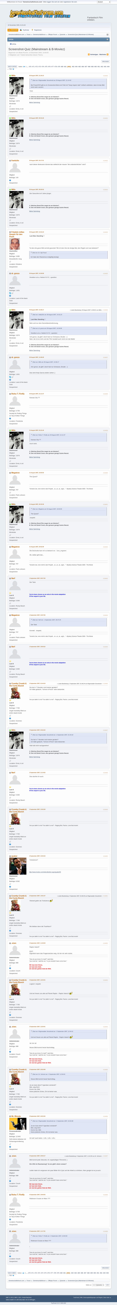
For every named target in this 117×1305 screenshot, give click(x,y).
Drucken (105, 61)
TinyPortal (76, 1297)
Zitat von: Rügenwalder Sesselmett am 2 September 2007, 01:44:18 (53, 735)
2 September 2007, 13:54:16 (37, 856)
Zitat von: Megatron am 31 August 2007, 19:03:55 (47, 509)
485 (79, 66)
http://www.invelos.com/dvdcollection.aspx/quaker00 (45, 872)
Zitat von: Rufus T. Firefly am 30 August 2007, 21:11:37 (49, 435)
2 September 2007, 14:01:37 (37, 895)
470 (30, 66)
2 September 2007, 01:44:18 (37, 683)
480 (62, 66)
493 (105, 66)
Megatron (15, 473)
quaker (14, 856)
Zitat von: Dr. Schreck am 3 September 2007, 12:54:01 (49, 1074)
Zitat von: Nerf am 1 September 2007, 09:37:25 (47, 620)
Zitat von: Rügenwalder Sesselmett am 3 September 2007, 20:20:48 (53, 1121)
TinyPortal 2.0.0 (55, 1303)
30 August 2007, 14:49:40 (36, 357)
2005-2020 (63, 1303)
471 (33, 66)
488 (89, 66)
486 (82, 66)
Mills (13, 76)
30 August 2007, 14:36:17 (36, 310)
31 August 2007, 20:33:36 (36, 504)
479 (59, 66)
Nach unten (12, 66)
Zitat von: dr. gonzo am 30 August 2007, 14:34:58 (47, 328)
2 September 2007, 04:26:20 (37, 730)
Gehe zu (88, 1285)
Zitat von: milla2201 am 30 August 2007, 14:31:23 (47, 314)
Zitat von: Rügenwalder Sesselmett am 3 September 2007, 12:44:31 (53, 1031)
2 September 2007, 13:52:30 (37, 809)
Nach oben (12, 1273)
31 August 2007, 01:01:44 (36, 430)
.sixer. (14, 943)
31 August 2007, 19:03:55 (36, 472)
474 (43, 66)
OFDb (14, 44)
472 (36, 66)
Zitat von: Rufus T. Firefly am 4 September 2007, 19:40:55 (50, 1236)
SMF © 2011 (17, 1297)
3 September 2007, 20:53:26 (37, 1116)
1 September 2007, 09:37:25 (37, 578)
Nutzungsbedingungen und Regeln (93, 1297)
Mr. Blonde (16, 1116)
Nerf (13, 578)
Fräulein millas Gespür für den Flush (16, 234)
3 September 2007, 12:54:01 (37, 1026)
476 (49, 66)
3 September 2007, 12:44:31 (37, 980)
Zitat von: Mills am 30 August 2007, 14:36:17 (46, 362)
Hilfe (81, 1297)
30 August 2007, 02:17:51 (36, 160)
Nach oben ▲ (107, 1297)
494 (108, 66)
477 (52, 66)
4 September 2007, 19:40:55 (37, 1194)
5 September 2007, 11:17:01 (37, 1231)
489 (92, 66)
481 (65, 66)
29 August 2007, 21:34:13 (36, 75)
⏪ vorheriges (93, 54)
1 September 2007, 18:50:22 (37, 646)
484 (76, 66)
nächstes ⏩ (104, 54)
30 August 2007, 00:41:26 (36, 118)
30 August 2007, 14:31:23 (36, 232)
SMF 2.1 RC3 (9, 1297)
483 (73, 66)
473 (39, 66)
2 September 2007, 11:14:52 (37, 772)
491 (98, 66)
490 (95, 66)
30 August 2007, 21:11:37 (36, 393)
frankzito (15, 160)
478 (55, 66)
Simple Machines (27, 1297)
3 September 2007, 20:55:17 (37, 1156)
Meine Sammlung (34, 102)
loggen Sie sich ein (53, 2)
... (28, 66)
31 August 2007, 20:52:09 (36, 546)
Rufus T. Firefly (18, 394)
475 (46, 66)
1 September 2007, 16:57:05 (37, 615)
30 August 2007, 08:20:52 (36, 189)
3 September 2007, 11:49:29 (37, 943)
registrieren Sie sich (70, 2)
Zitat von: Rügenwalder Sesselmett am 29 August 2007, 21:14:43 (52, 80)
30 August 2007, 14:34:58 (36, 273)
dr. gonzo (15, 273)
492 (102, 66)
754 (10, 69)
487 (86, 66)
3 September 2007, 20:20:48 (37, 1069)
